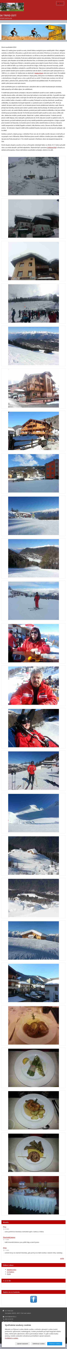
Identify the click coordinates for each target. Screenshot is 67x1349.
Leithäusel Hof (51, 147)
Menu (60, 3)
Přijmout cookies (54, 1344)
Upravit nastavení (22, 1344)
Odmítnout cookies (39, 1344)
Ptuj (4, 1227)
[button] (6, 32)
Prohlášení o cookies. (11, 1338)
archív (62, 1258)
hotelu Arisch (39, 73)
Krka (4, 1248)
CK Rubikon (10, 1272)
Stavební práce (11, 1270)
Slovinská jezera (9, 1237)
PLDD (9, 1274)
